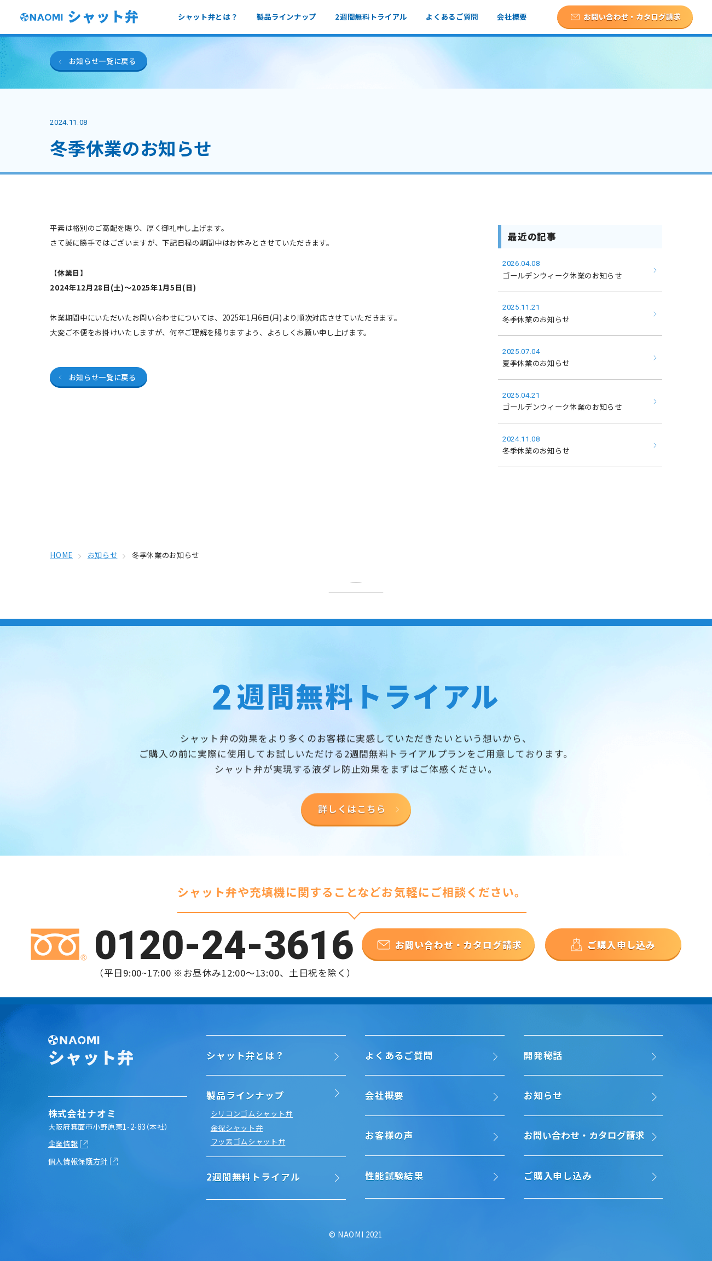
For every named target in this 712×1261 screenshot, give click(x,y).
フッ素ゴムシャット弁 (248, 1141)
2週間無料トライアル (371, 16)
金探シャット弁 (237, 1128)
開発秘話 (543, 1055)
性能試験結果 (394, 1175)
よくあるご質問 (452, 16)
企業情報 (63, 1143)
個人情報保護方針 (78, 1160)
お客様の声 (389, 1135)
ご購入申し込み (558, 1175)
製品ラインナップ (286, 16)
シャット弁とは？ (208, 16)
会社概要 (512, 16)
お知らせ (543, 1095)
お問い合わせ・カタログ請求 (584, 1135)
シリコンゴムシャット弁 (252, 1113)
